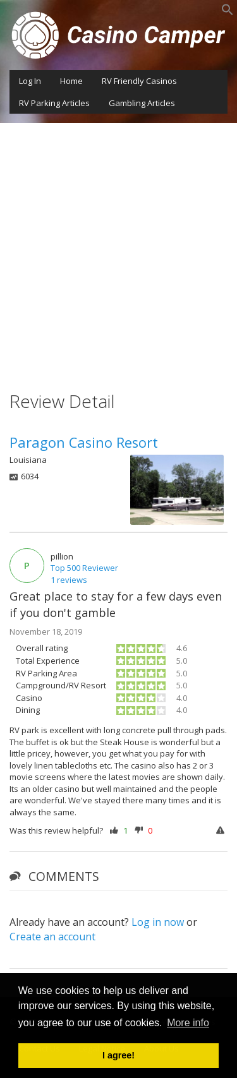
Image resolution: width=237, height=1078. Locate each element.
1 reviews (69, 579)
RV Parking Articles (54, 103)
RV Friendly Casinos (139, 81)
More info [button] (188, 1022)
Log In (30, 81)
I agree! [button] (118, 1055)
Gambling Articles (142, 103)
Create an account (52, 936)
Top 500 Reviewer (84, 567)
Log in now (157, 922)
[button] (227, 12)
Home (71, 81)
